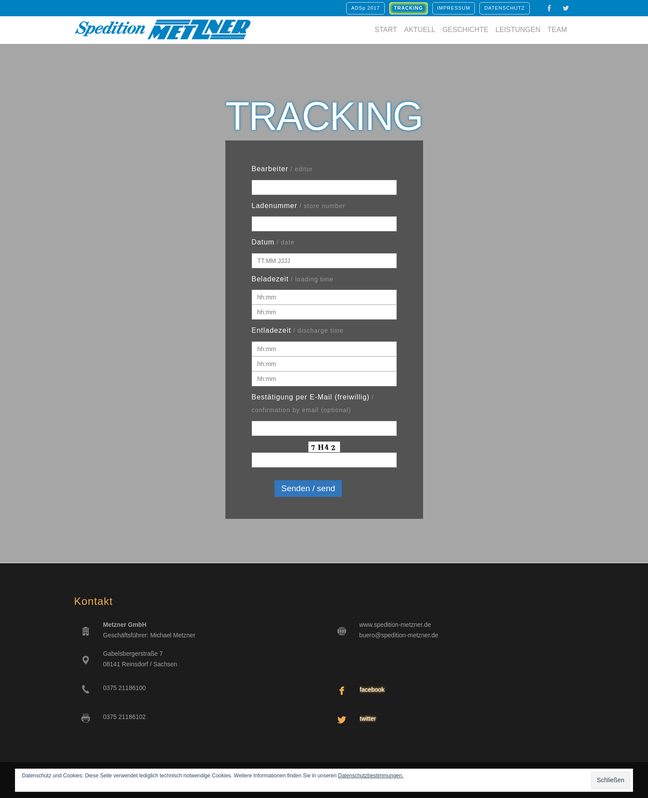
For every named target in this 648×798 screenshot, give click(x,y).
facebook (372, 689)
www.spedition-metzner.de (395, 624)
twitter (368, 718)
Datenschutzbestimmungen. (371, 776)
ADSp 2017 (365, 8)
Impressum (454, 8)
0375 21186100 (124, 687)
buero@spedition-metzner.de (398, 635)
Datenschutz (504, 8)
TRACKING (408, 8)
